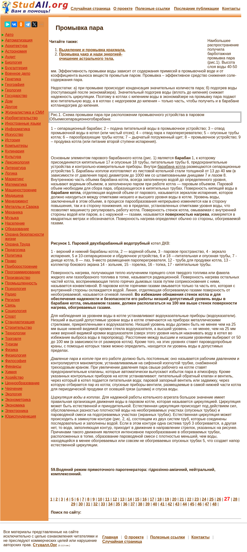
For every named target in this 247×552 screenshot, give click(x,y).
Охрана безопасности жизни (24, 236)
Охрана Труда (17, 244)
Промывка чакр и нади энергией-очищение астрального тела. (90, 56)
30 (81, 504)
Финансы (13, 366)
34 (110, 504)
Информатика (17, 129)
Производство (17, 278)
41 (162, 504)
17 (152, 499)
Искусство (14, 134)
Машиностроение (21, 190)
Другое (11, 107)
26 (219, 499)
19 (167, 499)
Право (10, 261)
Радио (10, 294)
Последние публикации (196, 9)
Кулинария (14, 151)
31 (88, 504)
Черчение (13, 388)
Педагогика (15, 250)
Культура (13, 157)
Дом (9, 101)
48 (214, 504)
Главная (110, 537)
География (14, 85)
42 (170, 504)
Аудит (10, 57)
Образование (17, 229)
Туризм (11, 344)
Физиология (15, 355)
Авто (9, 35)
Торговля (13, 339)
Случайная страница (90, 9)
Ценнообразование (22, 383)
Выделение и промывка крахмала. (92, 50)
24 (204, 499)
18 (159, 499)
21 (182, 499)
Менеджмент (16, 201)
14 (129, 499)
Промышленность (21, 283)
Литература (15, 168)
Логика (11, 173)
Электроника (16, 411)
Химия (11, 372)
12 (115, 499)
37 (133, 504)
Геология (13, 90)
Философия (15, 361)
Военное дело (17, 73)
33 (103, 504)
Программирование (22, 272)
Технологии (15, 333)
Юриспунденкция (20, 416)
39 (147, 504)
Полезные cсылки (152, 9)
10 (100, 499)
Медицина (14, 195)
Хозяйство (14, 377)
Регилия (12, 300)
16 (144, 499)
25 (211, 499)
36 (125, 504)
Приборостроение (21, 266)
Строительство (18, 327)
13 (122, 499)
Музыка (12, 218)
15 (137, 499)
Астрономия (16, 51)
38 (140, 504)
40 (155, 504)
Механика (14, 212)
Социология (16, 311)
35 (118, 504)
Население (15, 223)
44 (184, 504)
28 (235, 499)
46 (199, 504)
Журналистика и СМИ (24, 112)
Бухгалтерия (16, 68)
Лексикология (17, 162)
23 (196, 499)
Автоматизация (19, 40)
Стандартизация (19, 322)
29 (73, 504)
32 (95, 504)
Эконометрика (18, 400)
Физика (11, 350)
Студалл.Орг (45, 545)
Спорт (10, 316)
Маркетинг (14, 179)
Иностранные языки (23, 123)
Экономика (15, 405)
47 (207, 504)
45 (192, 504)
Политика (13, 255)
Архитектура (16, 46)
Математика (16, 184)
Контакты (231, 9)
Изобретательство (21, 118)
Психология (15, 289)
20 (174, 499)
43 (177, 504)
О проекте (123, 9)
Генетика (13, 79)
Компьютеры (16, 146)
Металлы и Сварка (22, 207)
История (12, 140)
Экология (13, 394)
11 (107, 499)
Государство (16, 96)
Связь (10, 305)
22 (189, 499)
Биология (13, 62)
